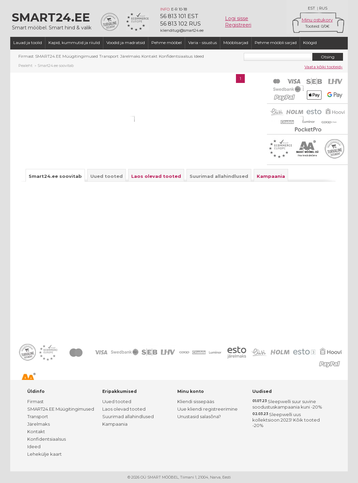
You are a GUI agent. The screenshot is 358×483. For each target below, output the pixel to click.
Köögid (310, 42)
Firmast (26, 56)
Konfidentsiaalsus (176, 56)
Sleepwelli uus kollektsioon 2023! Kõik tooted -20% (286, 420)
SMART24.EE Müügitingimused (66, 56)
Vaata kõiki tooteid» (323, 66)
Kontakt (149, 56)
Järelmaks (130, 56)
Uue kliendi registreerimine (207, 409)
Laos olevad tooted (124, 409)
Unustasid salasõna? (199, 416)
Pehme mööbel (166, 42)
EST (311, 8)
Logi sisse (236, 18)
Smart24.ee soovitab (56, 65)
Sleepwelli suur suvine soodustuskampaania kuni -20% (287, 404)
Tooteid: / (317, 26)
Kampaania (115, 424)
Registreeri (238, 25)
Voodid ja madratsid (125, 42)
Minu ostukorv (317, 20)
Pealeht (25, 65)
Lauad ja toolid (27, 42)
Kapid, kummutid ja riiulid (74, 42)
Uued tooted (116, 401)
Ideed (199, 56)
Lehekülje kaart (44, 454)
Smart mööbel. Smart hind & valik (53, 20)
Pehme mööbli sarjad (276, 42)
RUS (323, 8)
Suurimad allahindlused (128, 416)
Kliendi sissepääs (195, 401)
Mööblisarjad (235, 42)
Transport (109, 56)
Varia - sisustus (202, 42)
